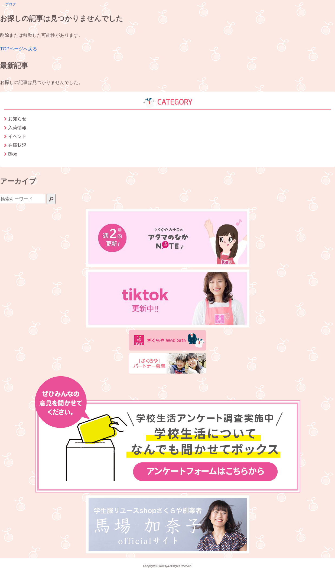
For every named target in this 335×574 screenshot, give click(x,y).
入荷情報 (17, 127)
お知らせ (17, 118)
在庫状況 (17, 145)
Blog (12, 154)
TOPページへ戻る (18, 48)
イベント (17, 136)
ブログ (10, 4)
